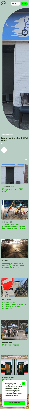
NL (16, 4)
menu (24, 4)
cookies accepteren (14, 402)
